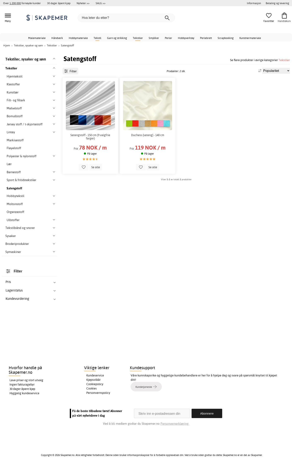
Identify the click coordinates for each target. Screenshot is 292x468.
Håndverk (57, 38)
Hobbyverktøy (186, 38)
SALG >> (100, 3)
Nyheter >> (83, 3)
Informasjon (254, 3)
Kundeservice (95, 375)
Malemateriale (37, 38)
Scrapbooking (226, 38)
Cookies (91, 388)
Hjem (6, 45)
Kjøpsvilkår (93, 380)
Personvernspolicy (98, 393)
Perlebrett (206, 38)
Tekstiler (138, 38)
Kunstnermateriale (250, 38)
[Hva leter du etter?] (126, 18)
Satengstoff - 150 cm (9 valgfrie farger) (90, 136)
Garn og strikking (117, 38)
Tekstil (97, 38)
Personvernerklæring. (174, 424)
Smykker (154, 38)
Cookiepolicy (94, 384)
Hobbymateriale (78, 38)
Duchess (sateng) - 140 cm (147, 135)
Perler (168, 38)
